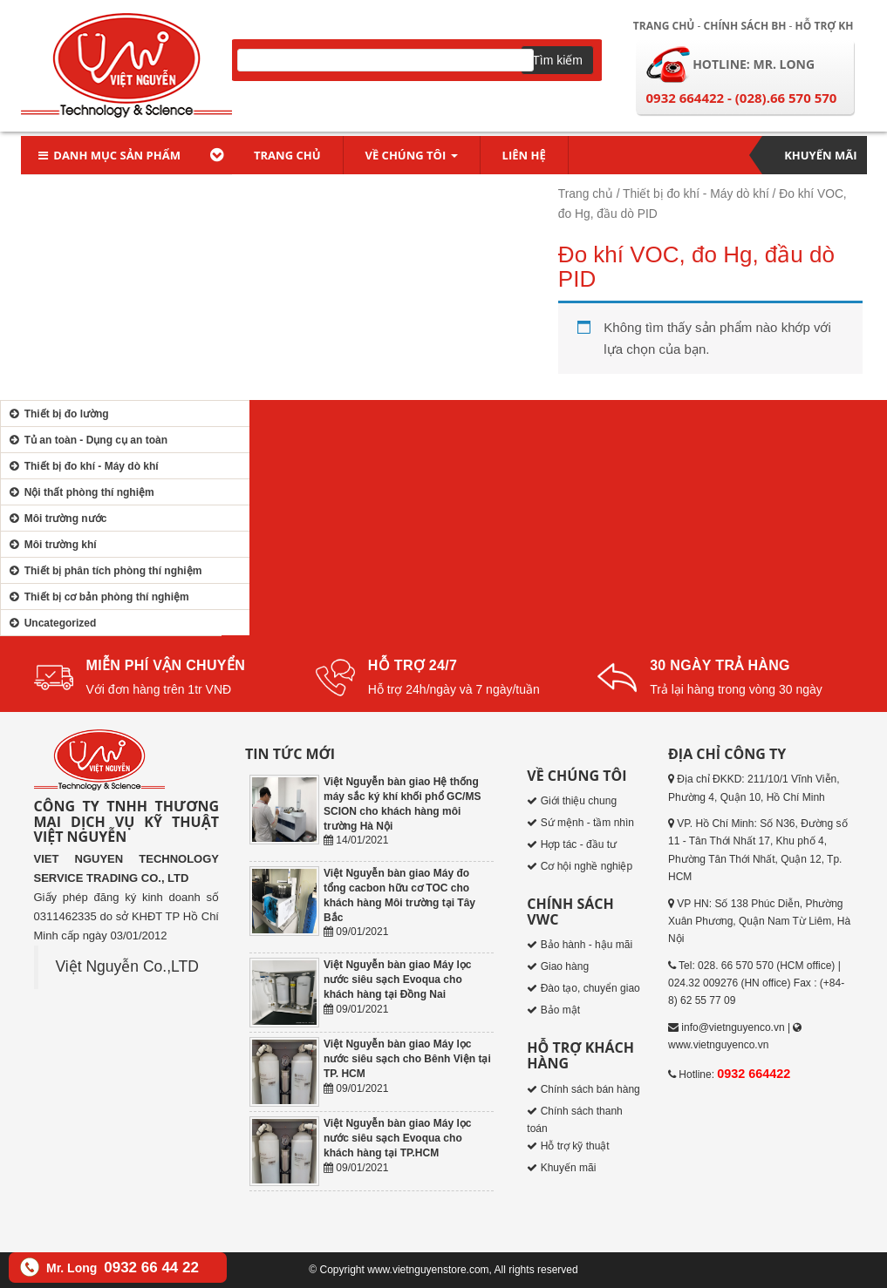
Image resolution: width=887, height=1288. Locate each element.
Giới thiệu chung (579, 801)
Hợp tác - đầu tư (579, 844)
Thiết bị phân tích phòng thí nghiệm (103, 571)
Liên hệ (524, 155)
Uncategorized (50, 623)
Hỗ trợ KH (824, 25)
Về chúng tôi (411, 155)
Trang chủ (664, 25)
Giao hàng (565, 966)
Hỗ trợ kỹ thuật (575, 1146)
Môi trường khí (51, 545)
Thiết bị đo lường (57, 414)
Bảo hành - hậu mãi (586, 945)
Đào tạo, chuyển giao (590, 988)
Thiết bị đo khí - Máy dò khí (696, 193)
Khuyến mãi (820, 155)
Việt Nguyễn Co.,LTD (127, 966)
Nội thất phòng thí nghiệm (79, 492)
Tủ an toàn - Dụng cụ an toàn (86, 440)
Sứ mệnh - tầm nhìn (587, 823)
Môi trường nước (55, 518)
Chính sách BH (745, 25)
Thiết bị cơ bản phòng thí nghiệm (97, 597)
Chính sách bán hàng (590, 1089)
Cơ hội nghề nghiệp (586, 866)
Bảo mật (560, 1010)
